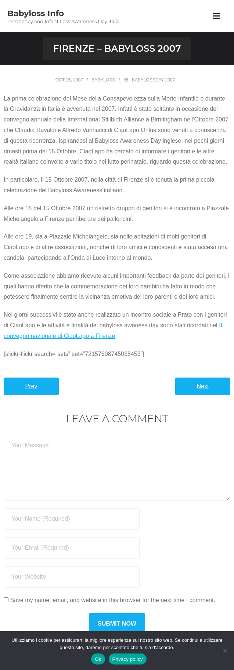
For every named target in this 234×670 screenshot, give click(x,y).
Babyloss (103, 80)
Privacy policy (127, 659)
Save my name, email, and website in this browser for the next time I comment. (112, 600)
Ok (98, 659)
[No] (224, 650)
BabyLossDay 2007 (153, 80)
